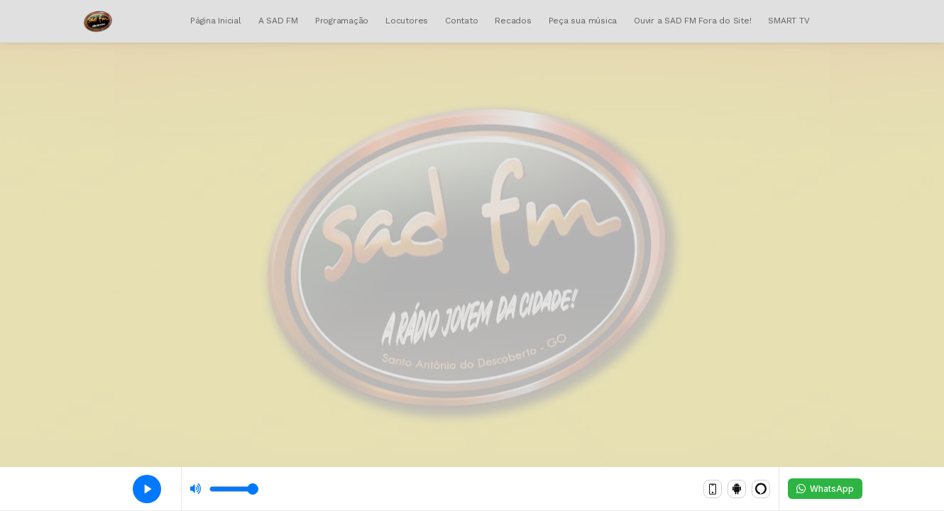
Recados (513, 21)
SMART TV (788, 21)
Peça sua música (583, 21)
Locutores (406, 21)
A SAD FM (278, 21)
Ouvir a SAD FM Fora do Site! (692, 21)
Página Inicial (215, 21)
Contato (461, 21)
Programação (341, 21)
